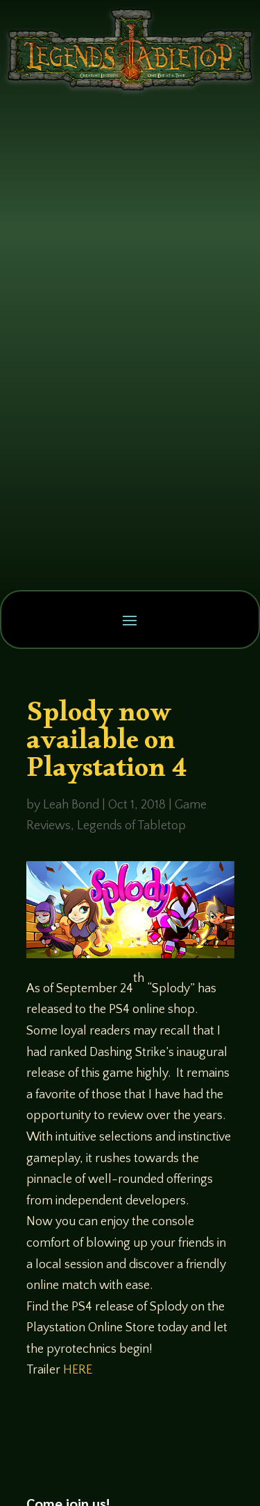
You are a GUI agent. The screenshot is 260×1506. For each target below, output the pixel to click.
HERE (77, 1370)
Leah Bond (71, 805)
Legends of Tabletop (131, 826)
